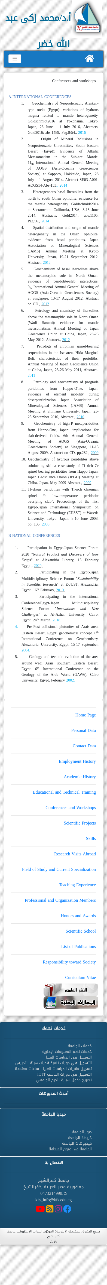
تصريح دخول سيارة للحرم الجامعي (64, 1080)
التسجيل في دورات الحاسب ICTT (64, 1074)
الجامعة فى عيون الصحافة (70, 1149)
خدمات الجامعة (80, 1046)
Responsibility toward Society (53, 960)
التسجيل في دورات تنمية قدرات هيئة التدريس (53, 1063)
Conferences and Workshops (53, 806)
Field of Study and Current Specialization (53, 868)
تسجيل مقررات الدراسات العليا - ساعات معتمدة (53, 1068)
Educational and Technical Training (53, 790)
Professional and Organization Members (53, 898)
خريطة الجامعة (80, 1137)
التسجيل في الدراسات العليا (69, 1057)
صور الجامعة (82, 1132)
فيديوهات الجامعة (77, 1143)
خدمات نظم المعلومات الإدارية (67, 1051)
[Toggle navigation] (14, 58)
